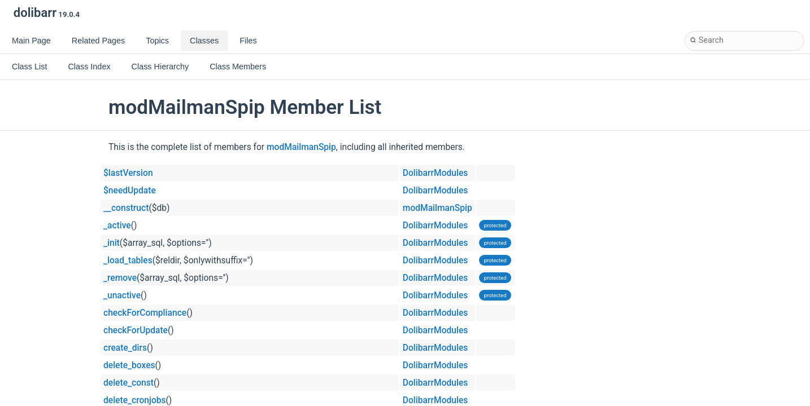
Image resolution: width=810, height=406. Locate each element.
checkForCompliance (144, 313)
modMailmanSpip (301, 147)
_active (117, 225)
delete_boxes (129, 365)
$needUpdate (129, 191)
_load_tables (128, 260)
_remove (120, 278)
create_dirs (125, 348)
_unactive (122, 295)
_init (111, 243)
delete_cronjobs (134, 400)
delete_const (128, 383)
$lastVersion (128, 173)
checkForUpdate (135, 330)
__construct (126, 208)
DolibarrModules (435, 173)
